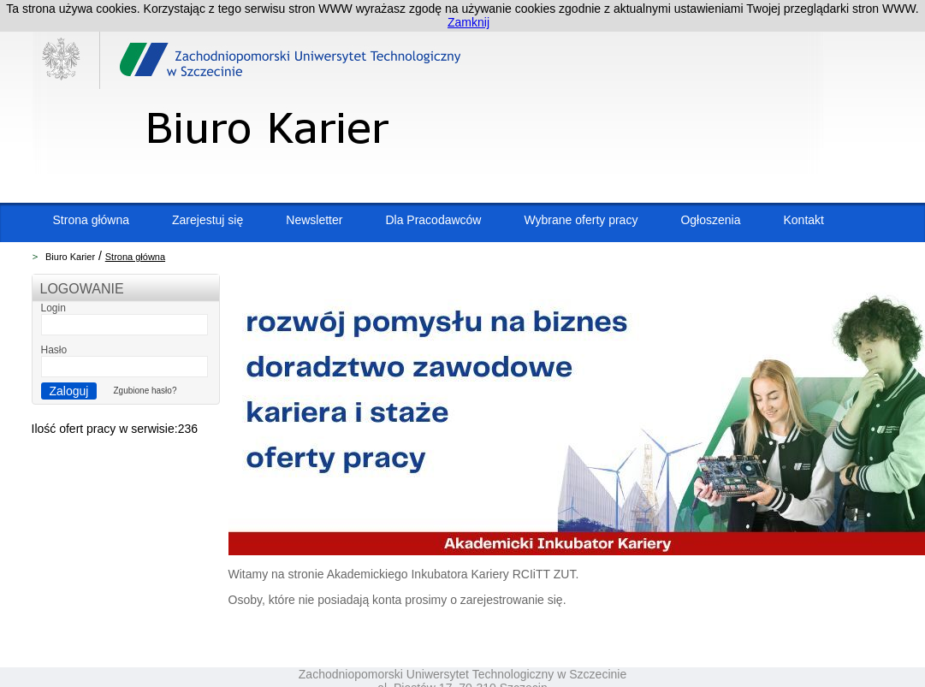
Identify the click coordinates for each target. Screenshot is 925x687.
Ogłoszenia (710, 220)
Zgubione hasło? (145, 390)
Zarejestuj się (207, 220)
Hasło (54, 350)
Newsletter (314, 220)
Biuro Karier (70, 257)
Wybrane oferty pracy (580, 220)
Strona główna (91, 220)
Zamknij (468, 22)
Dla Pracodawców (433, 220)
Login (53, 308)
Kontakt (803, 220)
